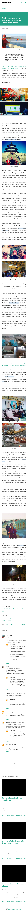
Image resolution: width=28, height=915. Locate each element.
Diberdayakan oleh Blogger (14, 909)
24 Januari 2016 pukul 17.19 (18, 693)
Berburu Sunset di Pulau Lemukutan (12, 799)
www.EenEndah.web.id (11, 744)
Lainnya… (21, 8)
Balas (7, 663)
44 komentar (10, 901)
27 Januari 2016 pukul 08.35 (18, 701)
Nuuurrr (8, 712)
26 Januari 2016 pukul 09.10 (18, 679)
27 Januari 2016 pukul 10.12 (17, 712)
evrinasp (8, 693)
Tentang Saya (11, 8)
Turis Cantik (9, 635)
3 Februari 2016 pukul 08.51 (13, 746)
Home (3, 8)
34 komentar (10, 815)
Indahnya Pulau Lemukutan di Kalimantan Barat (13, 842)
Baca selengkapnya (21, 815)
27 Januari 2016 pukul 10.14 (17, 722)
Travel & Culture (9, 624)
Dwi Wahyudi (9, 666)
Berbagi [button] (23, 624)
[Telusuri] (22, 2)
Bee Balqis (6, 2)
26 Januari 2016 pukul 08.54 (18, 646)
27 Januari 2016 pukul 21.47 (18, 732)
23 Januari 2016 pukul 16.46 (13, 668)
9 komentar (10, 858)
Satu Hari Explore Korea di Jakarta (13, 885)
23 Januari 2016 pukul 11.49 (13, 637)
